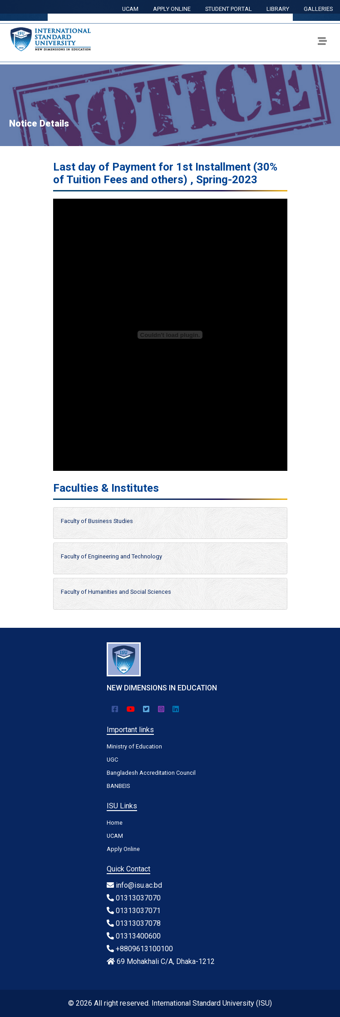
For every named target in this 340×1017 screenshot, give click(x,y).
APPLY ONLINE (172, 8)
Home (115, 822)
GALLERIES (318, 8)
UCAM (130, 8)
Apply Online (123, 849)
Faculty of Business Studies (97, 521)
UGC (112, 759)
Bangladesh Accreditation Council (151, 772)
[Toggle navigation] (322, 43)
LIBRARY (277, 8)
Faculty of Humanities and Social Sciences (116, 591)
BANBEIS (118, 785)
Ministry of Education (134, 746)
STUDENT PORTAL (228, 8)
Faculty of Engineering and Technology (111, 556)
